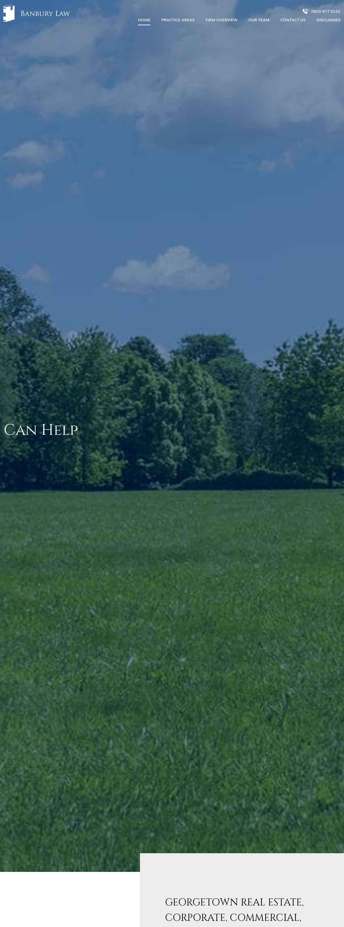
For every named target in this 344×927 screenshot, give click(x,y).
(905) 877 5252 (321, 11)
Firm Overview (221, 19)
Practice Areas (178, 19)
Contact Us (293, 19)
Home (144, 19)
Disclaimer (329, 19)
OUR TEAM (258, 19)
